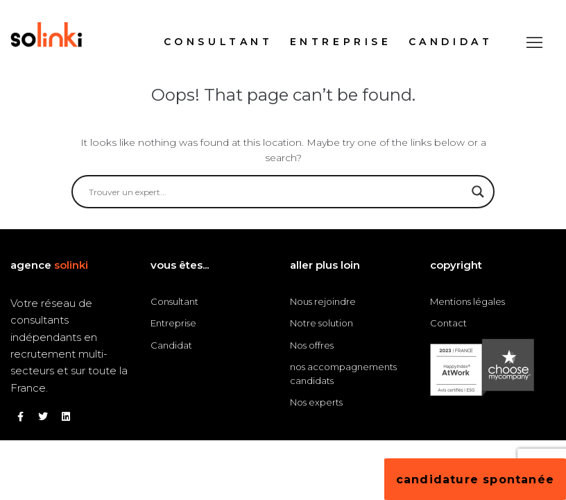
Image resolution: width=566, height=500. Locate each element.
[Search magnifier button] (478, 191)
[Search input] (277, 191)
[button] (535, 41)
